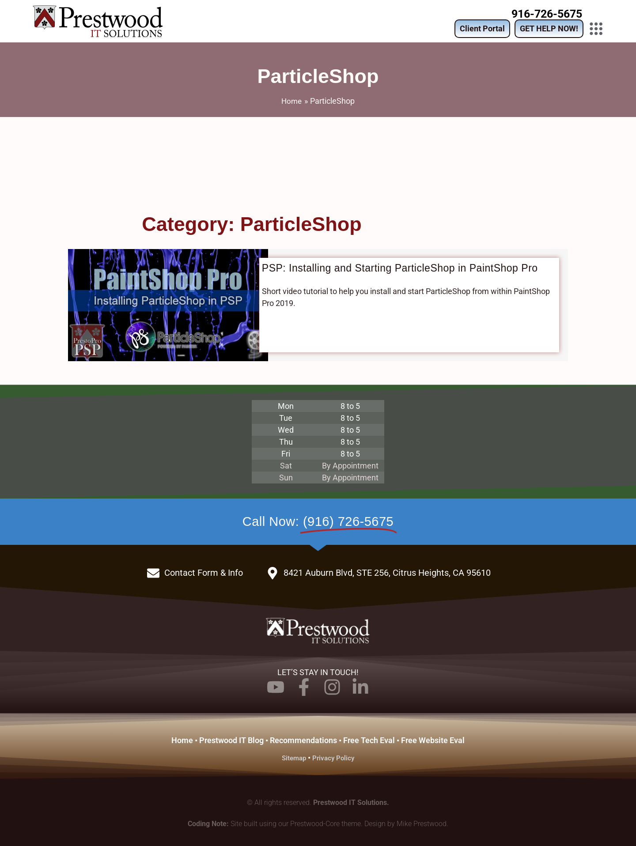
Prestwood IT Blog (231, 739)
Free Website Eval (433, 739)
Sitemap (293, 757)
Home (182, 739)
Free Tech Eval (369, 739)
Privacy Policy (334, 757)
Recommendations (303, 739)
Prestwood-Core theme (325, 823)
